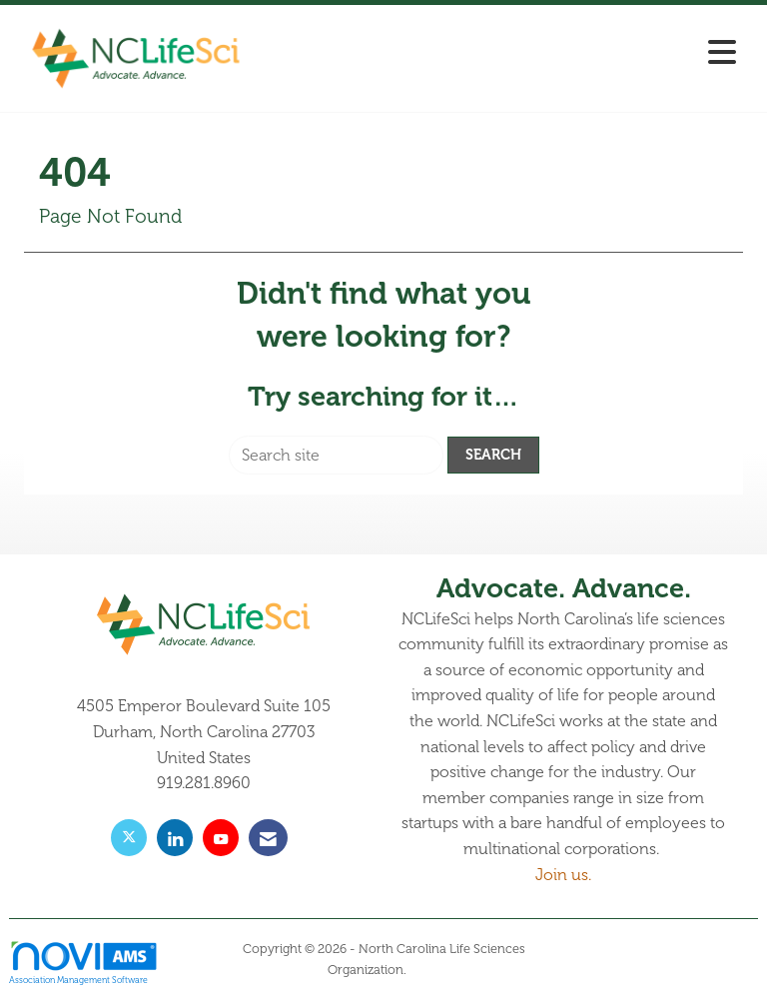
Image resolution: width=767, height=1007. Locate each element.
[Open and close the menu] (502, 54)
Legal (424, 970)
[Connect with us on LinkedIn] (175, 837)
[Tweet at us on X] (129, 837)
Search (493, 455)
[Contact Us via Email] (268, 837)
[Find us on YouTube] (221, 837)
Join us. (563, 875)
